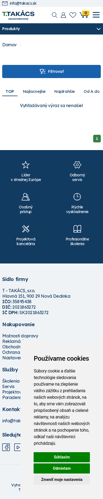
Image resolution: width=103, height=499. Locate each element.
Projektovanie (16, 392)
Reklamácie (14, 341)
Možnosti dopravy (20, 336)
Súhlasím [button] (62, 457)
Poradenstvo (15, 397)
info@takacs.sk (19, 3)
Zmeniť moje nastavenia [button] (62, 479)
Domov (9, 44)
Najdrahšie (64, 91)
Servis (8, 386)
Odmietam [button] (62, 468)
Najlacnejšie (34, 91)
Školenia (11, 381)
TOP (9, 91)
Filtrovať (51, 71)
